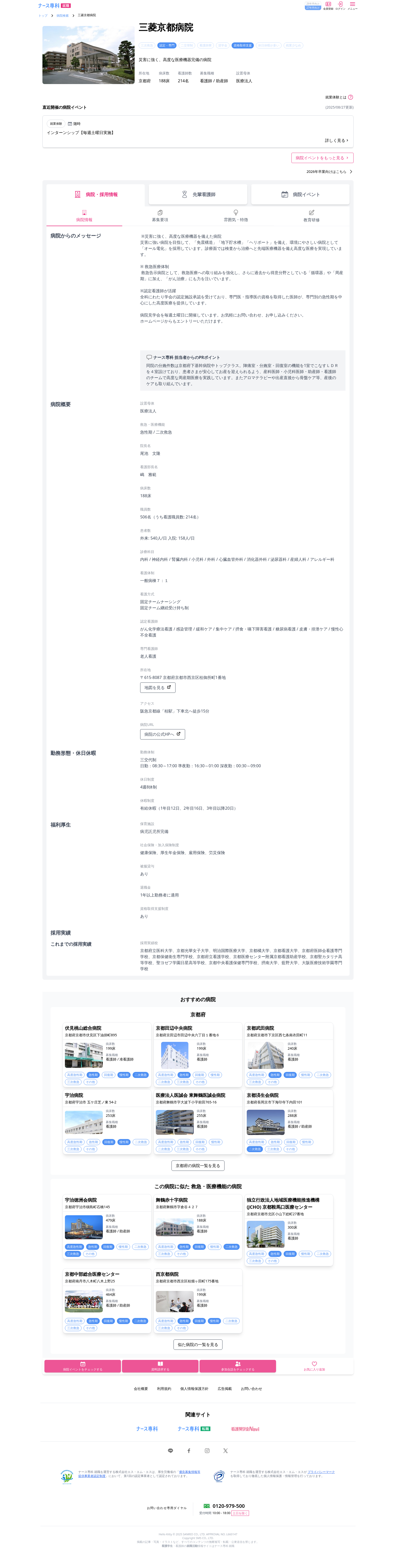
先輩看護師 (198, 194)
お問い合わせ (251, 1388)
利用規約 (164, 1388)
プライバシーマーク (321, 1472)
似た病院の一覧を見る (198, 1344)
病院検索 (63, 16)
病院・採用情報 (95, 194)
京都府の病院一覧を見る (198, 1165)
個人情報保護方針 (194, 1388)
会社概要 (141, 1388)
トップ (42, 16)
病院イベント (300, 194)
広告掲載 (225, 1388)
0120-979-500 (229, 1505)
